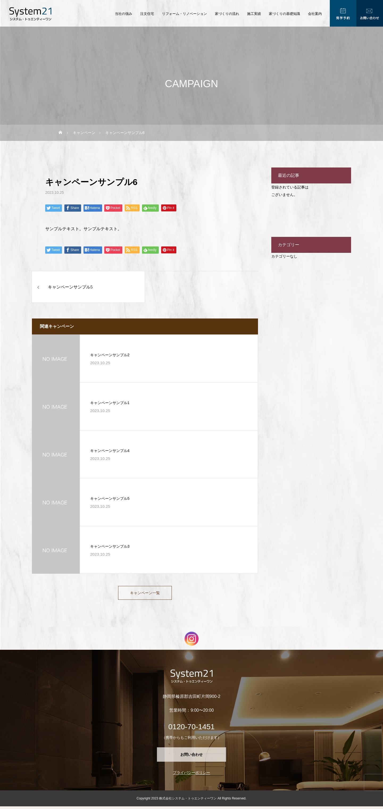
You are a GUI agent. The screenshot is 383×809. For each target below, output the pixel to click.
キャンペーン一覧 (145, 594)
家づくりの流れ (227, 14)
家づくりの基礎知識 (284, 14)
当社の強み (123, 14)
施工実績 (254, 14)
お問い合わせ (191, 757)
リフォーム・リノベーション (184, 14)
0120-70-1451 (191, 729)
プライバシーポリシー (191, 775)
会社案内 (315, 14)
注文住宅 (147, 14)
